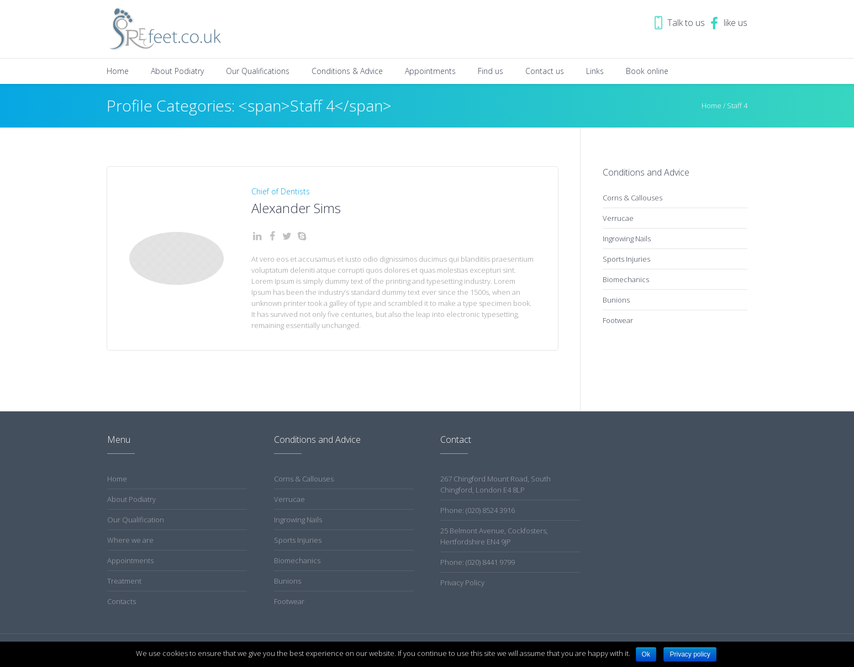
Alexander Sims (296, 208)
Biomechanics (626, 279)
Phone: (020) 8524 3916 (477, 510)
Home (711, 105)
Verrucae (618, 218)
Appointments (130, 560)
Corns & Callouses (632, 198)
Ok (646, 654)
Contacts (121, 601)
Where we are (130, 540)
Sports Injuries (626, 259)
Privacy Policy (462, 582)
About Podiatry (131, 499)
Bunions (616, 300)
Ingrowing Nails (627, 238)
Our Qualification (135, 520)
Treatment (124, 581)
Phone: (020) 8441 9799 (477, 562)
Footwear (618, 320)
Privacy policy (690, 654)
